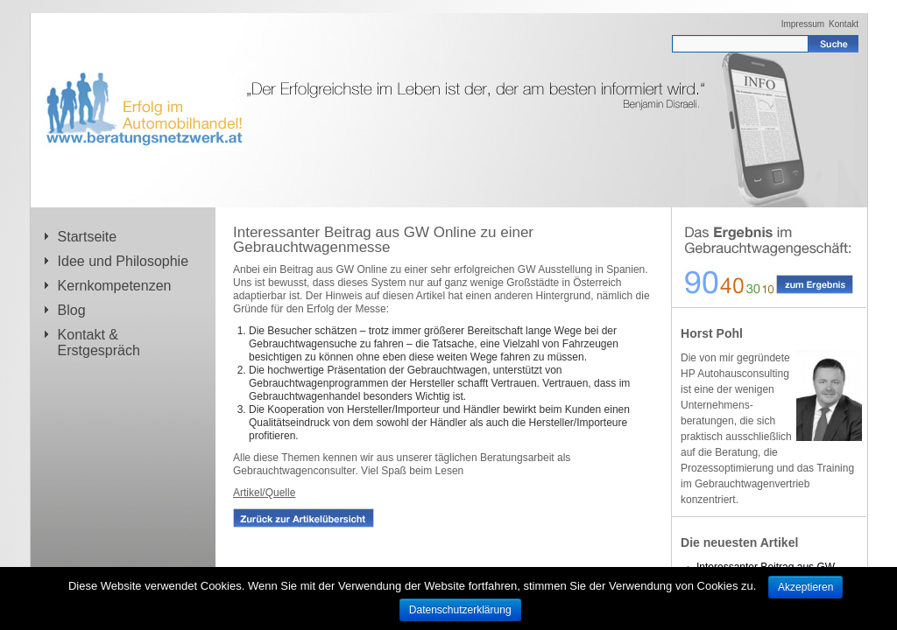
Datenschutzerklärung (460, 610)
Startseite (87, 236)
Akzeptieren (805, 587)
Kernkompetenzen (115, 285)
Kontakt (843, 24)
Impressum (802, 24)
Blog (72, 310)
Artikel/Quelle (264, 492)
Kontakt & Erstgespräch (99, 342)
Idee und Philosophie (123, 261)
